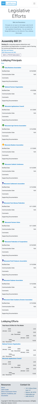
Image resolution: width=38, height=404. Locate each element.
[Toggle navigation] (34, 3)
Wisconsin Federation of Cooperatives (16, 242)
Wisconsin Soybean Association (13, 280)
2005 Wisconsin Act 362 (9, 52)
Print (2, 63)
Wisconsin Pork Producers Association (15, 261)
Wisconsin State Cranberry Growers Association (18, 300)
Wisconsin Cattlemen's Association (14, 183)
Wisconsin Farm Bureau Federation (14, 203)
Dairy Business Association (13, 67)
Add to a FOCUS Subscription (11, 55)
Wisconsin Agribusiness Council (14, 106)
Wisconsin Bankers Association (14, 145)
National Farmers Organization (14, 87)
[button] (9, 3)
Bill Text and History (7, 50)
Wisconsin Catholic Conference (14, 164)
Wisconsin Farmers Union (12, 222)
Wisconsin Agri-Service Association (15, 125)
